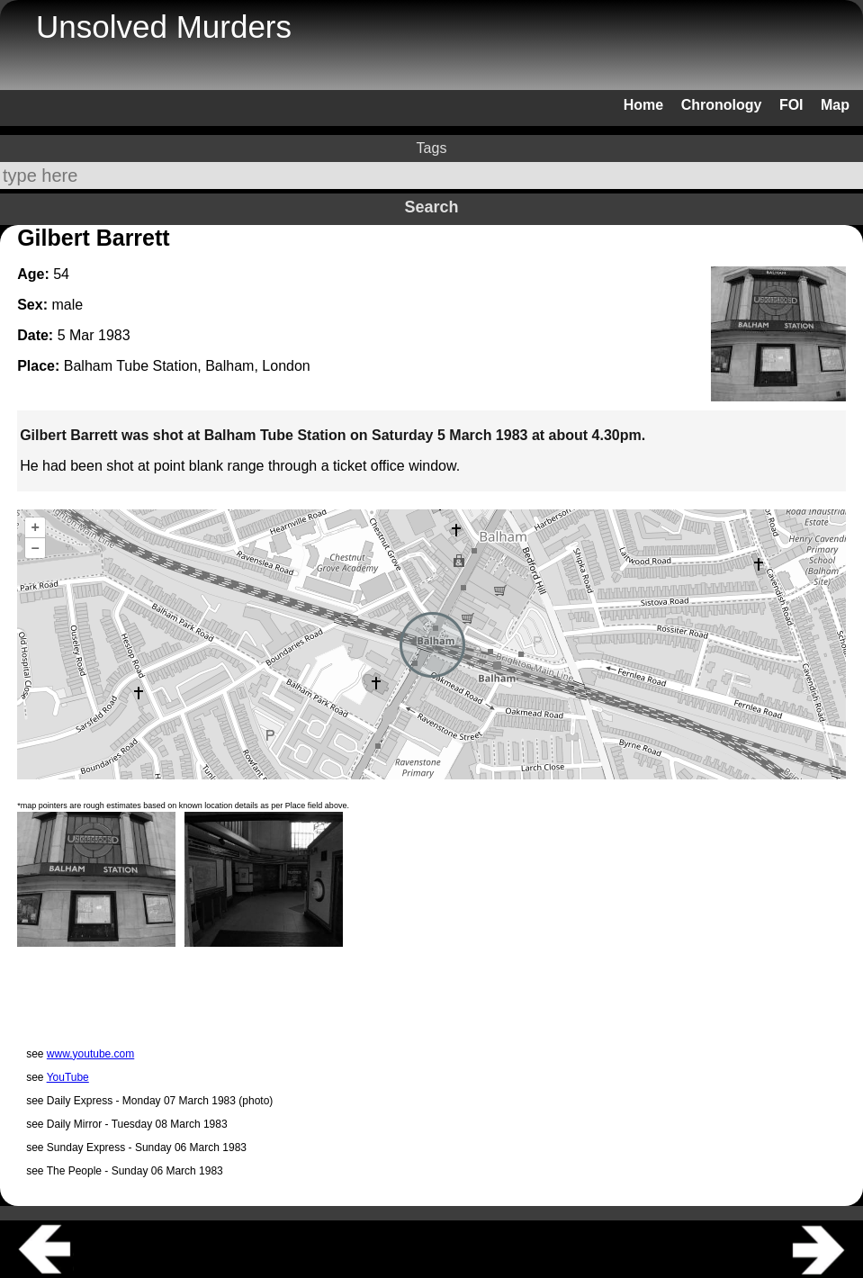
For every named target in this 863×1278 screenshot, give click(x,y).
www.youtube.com (90, 1054)
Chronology (721, 104)
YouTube (68, 1077)
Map (835, 104)
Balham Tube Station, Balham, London (187, 366)
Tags (432, 148)
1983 (114, 335)
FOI (791, 104)
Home (643, 104)
